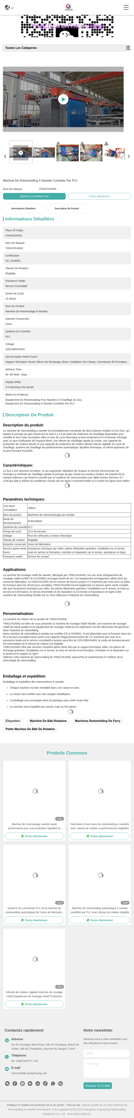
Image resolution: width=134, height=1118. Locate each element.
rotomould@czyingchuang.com (29, 1073)
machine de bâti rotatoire (48, 720)
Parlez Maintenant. (99, 196)
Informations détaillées (23, 208)
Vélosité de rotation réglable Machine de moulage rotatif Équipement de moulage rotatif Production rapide (34, 994)
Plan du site (73, 1105)
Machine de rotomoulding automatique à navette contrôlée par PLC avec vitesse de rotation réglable (99, 910)
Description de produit (67, 208)
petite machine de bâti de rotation (30, 729)
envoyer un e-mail (97, 1085)
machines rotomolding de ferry (97, 720)
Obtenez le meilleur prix (34, 196)
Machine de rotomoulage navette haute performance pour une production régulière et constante (34, 826)
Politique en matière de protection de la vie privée (35, 1105)
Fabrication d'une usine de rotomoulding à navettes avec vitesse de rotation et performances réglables (99, 826)
